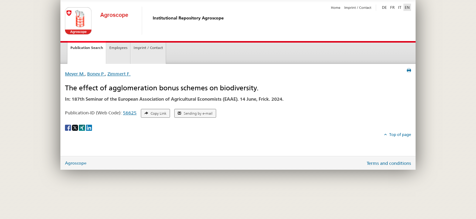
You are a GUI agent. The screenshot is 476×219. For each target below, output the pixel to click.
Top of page (399, 134)
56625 (130, 113)
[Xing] (82, 127)
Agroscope (76, 163)
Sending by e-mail (195, 113)
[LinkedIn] (89, 127)
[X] (75, 127)
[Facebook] (68, 127)
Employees (118, 47)
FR (392, 7)
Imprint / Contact (357, 7)
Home (335, 7)
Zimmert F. (119, 74)
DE (385, 7)
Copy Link (155, 113)
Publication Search (86, 47)
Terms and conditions (389, 163)
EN (407, 7)
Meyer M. (75, 74)
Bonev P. (96, 74)
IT (399, 7)
